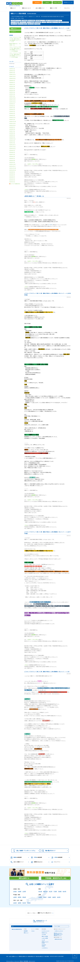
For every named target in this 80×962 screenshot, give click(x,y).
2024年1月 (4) (12, 117)
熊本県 (24, 900)
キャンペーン (67, 7)
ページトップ (75, 957)
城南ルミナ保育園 (45, 934)
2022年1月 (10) (12, 162)
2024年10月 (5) (12, 99)
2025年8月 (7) (12, 80)
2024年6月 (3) (12, 107)
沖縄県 (28, 900)
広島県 (15, 900)
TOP (7, 954)
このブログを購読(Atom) (15, 181)
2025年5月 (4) (12, 86)
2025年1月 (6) (12, 93)
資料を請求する (24, 876)
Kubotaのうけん (44, 930)
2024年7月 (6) (12, 105)
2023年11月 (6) (12, 121)
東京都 (40, 889)
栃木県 (64, 889)
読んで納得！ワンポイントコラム (23, 848)
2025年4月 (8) (12, 88)
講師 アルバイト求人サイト (39, 911)
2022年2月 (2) (12, 160)
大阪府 (44, 895)
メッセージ (13, 29)
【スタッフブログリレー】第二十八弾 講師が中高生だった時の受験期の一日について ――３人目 (47, 26)
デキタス (32, 928)
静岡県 (19, 895)
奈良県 (58, 895)
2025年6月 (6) (12, 84)
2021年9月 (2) (12, 169)
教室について (13, 7)
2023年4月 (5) (12, 134)
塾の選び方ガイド (48, 849)
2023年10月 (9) (12, 123)
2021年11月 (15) (12, 166)
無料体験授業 (37, 1)
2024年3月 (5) (12, 113)
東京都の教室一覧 (31, 954)
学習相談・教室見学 (57, 1)
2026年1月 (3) (12, 70)
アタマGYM (44, 932)
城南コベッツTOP (53, 7)
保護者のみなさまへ (37, 860)
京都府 (49, 895)
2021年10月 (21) (12, 167)
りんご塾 (43, 937)
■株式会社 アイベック (57, 933)
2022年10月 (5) (12, 146)
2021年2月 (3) (12, 179)
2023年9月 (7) (12, 125)
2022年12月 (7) (12, 142)
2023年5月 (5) (12, 132)
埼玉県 (50, 889)
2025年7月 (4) (12, 82)
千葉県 (55, 889)
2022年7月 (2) (12, 152)
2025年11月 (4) (12, 74)
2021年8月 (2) (12, 171)
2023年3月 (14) (12, 136)
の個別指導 (16, 855)
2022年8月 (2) (12, 150)
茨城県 (60, 889)
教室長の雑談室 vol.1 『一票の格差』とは (34, 194)
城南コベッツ (26, 930)
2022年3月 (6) (12, 158)
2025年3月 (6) (12, 90)
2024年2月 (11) (12, 115)
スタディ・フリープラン (32, 162)
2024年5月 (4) (12, 109)
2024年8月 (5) (12, 103)
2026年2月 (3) (12, 68)
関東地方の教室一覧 (23, 954)
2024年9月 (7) (12, 101)
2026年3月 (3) (12, 66)
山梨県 (15, 895)
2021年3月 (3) (12, 177)
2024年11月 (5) (12, 97)
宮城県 (19, 889)
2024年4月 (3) (12, 111)
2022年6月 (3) (12, 154)
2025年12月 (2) (12, 72)
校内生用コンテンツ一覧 (68, 1)
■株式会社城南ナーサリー (58, 932)
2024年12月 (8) (12, 95)
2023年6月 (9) (12, 130)
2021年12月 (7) (12, 164)
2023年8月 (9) (12, 127)
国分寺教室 (46, 954)
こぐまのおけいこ (45, 945)
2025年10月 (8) (12, 76)
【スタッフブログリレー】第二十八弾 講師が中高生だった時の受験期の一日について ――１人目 (47, 669)
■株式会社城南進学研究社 (17, 927)
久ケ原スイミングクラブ (59, 928)
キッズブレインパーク (45, 928)
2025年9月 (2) (12, 78)
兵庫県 (40, 895)
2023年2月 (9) (12, 138)
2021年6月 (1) (12, 173)
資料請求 (47, 1)
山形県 (24, 889)
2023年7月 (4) (12, 129)
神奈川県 (45, 889)
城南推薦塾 (26, 928)
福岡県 (19, 900)
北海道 (15, 889)
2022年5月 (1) (12, 156)
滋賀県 (54, 895)
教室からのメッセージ (26, 7)
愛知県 (24, 895)
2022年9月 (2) (12, 148)
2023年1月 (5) (12, 140)
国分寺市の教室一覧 (40, 954)
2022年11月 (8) (12, 144)
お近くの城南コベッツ (40, 7)
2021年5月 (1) (12, 175)
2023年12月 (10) (12, 119)
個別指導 (33, 157)
